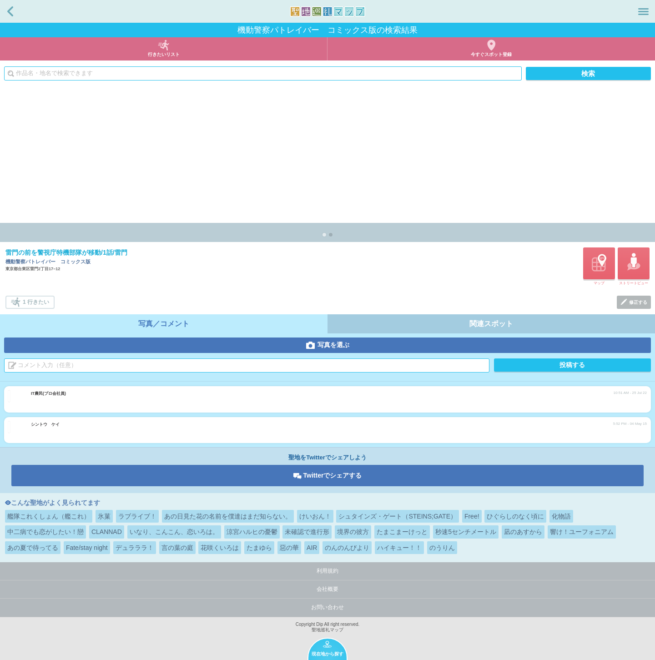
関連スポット (491, 323)
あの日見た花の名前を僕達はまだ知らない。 (228, 516)
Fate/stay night (87, 547)
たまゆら (259, 547)
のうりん (442, 547)
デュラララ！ (135, 547)
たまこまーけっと (402, 531)
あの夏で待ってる (32, 547)
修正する (638, 302)
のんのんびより (347, 547)
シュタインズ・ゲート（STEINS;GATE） (397, 516)
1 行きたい (36, 302)
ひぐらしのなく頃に (515, 516)
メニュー (643, 11)
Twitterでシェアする (332, 475)
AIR (312, 547)
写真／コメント (163, 323)
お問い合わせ (327, 607)
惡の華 (289, 547)
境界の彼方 (353, 531)
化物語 (561, 516)
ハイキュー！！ (399, 547)
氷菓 (104, 516)
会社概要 (327, 589)
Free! (471, 516)
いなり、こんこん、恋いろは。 (174, 531)
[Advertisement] (327, 154)
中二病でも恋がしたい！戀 (45, 531)
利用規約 (327, 571)
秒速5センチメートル (465, 531)
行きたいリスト (164, 54)
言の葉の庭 (177, 547)
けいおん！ (315, 516)
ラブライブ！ (137, 516)
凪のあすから (523, 531)
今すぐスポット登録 (491, 54)
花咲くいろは (220, 547)
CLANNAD (106, 531)
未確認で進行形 (307, 531)
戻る (10, 11)
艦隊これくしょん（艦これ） (48, 516)
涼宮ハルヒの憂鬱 (252, 531)
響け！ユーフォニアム (582, 531)
